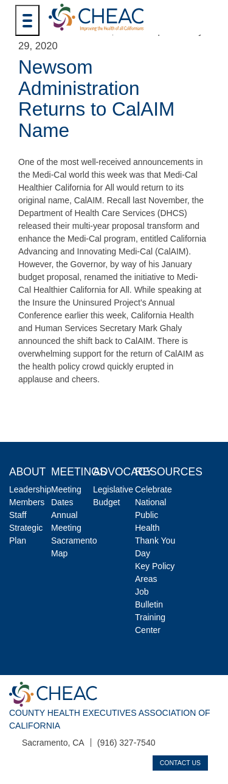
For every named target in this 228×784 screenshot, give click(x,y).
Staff (18, 515)
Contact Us (180, 762)
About (27, 472)
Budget (106, 502)
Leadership (30, 489)
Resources (168, 472)
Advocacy (123, 472)
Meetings (78, 472)
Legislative (113, 489)
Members (26, 502)
